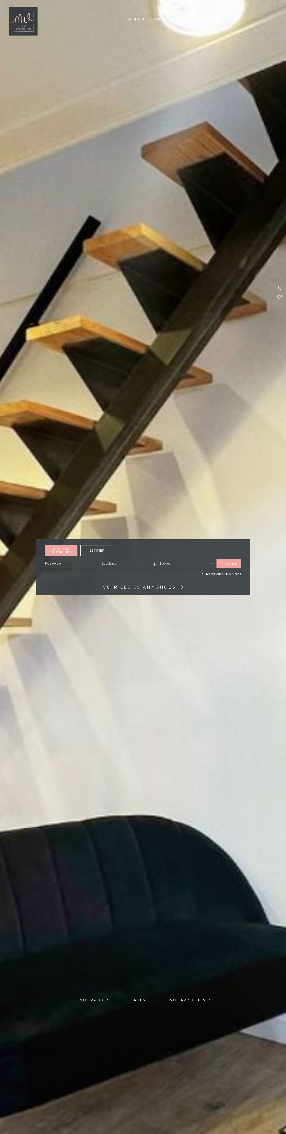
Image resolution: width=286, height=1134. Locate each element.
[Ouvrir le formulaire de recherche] (228, 563)
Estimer (96, 550)
